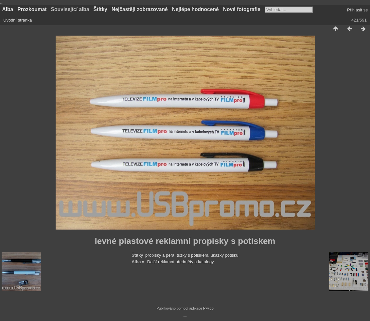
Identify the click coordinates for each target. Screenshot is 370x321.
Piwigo (208, 308)
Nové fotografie (241, 9)
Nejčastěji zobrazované (140, 9)
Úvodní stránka (17, 20)
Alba (7, 9)
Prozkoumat (31, 9)
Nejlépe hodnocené (195, 9)
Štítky (100, 9)
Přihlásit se (357, 10)
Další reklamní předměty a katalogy (180, 261)
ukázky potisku (224, 255)
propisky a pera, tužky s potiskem (176, 255)
